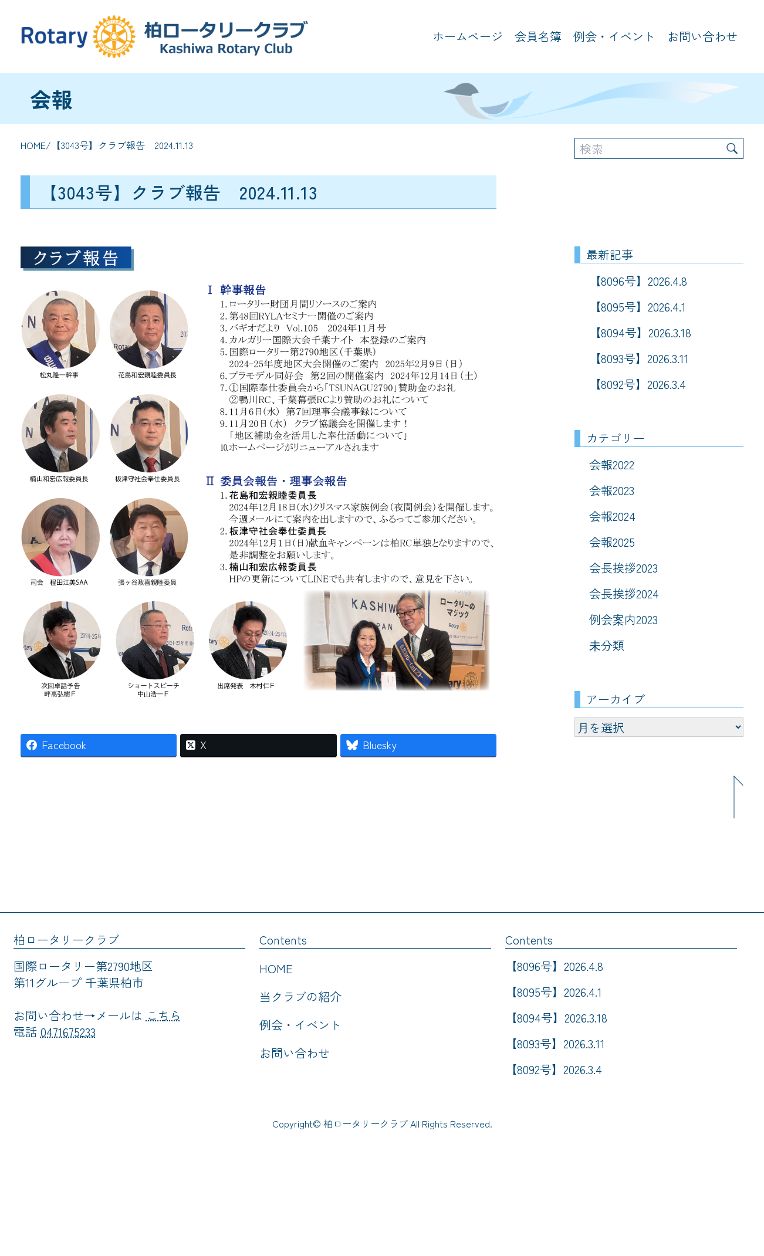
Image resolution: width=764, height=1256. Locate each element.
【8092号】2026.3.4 (637, 383)
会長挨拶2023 (623, 567)
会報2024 (612, 515)
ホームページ (467, 36)
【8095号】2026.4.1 (637, 306)
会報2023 (611, 490)
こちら (163, 1015)
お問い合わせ (702, 36)
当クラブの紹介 (300, 996)
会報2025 (612, 541)
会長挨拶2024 (624, 593)
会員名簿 (538, 36)
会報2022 (611, 464)
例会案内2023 (623, 619)
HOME (33, 145)
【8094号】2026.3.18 (640, 332)
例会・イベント (614, 36)
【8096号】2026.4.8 (638, 280)
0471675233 (68, 1031)
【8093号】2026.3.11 (639, 358)
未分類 (606, 645)
